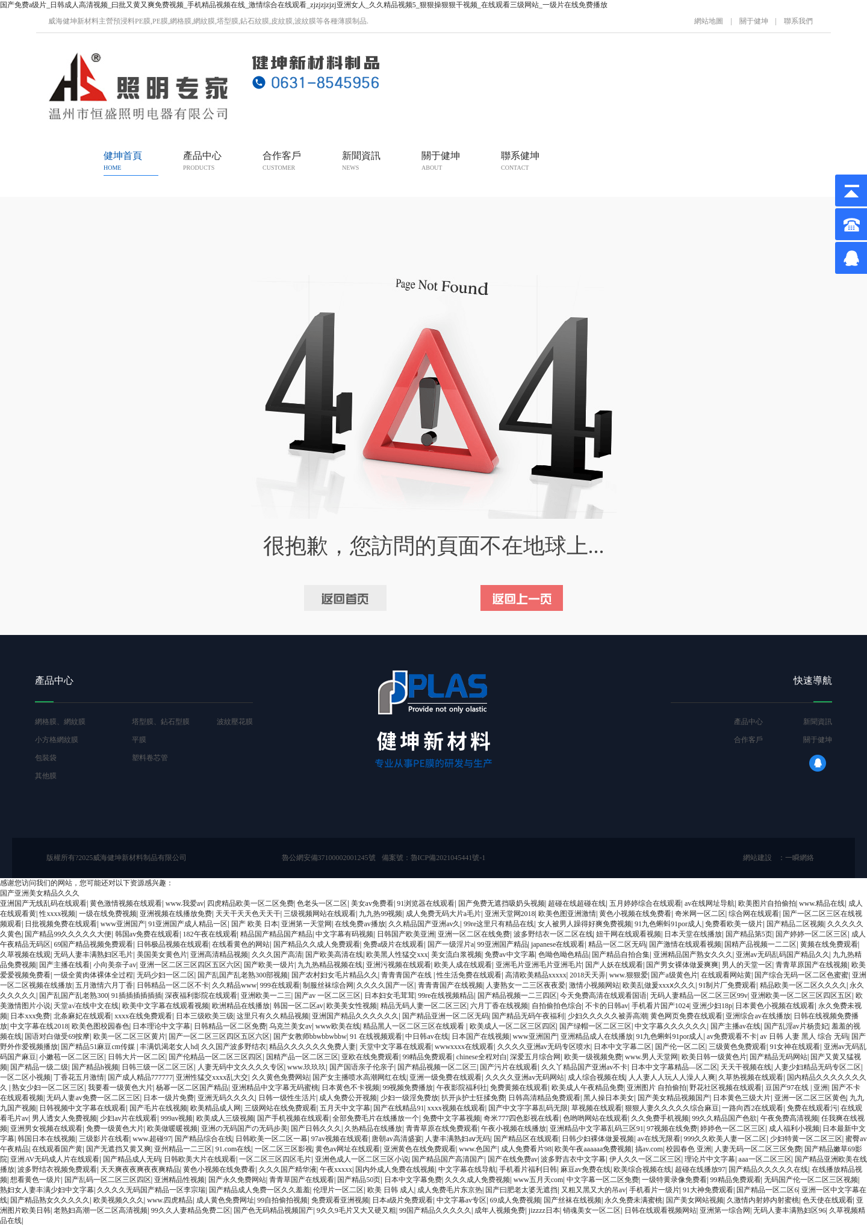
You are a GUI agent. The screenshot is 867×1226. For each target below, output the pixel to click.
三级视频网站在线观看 (320, 913)
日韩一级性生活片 (287, 1098)
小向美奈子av (114, 965)
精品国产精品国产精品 (276, 934)
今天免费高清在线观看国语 (603, 995)
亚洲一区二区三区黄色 (810, 1098)
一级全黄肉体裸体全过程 (93, 975)
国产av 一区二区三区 (327, 995)
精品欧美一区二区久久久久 (803, 985)
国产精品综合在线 (203, 1139)
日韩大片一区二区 (137, 1057)
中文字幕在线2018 (39, 1026)
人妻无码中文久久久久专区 (240, 1067)
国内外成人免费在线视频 (395, 1169)
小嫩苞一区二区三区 (71, 1057)
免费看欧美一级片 (734, 924)
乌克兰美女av (290, 1026)
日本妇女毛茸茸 (389, 995)
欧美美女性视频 (351, 1006)
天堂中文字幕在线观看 (395, 1046)
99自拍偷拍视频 (282, 1200)
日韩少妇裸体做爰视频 (598, 1139)
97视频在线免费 (672, 1128)
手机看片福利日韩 (528, 1169)
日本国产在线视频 (480, 1036)
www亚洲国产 (123, 924)
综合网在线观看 (754, 913)
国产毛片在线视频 (158, 1108)
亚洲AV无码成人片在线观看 (54, 1159)
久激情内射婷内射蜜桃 (763, 1200)
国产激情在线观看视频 (685, 944)
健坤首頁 (123, 160)
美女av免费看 (372, 903)
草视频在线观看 (596, 1108)
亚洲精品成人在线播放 (597, 1036)
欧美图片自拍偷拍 (767, 903)
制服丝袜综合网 (328, 985)
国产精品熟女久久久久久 (50, 1200)
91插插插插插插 (136, 995)
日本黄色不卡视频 (350, 1087)
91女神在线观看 (794, 1046)
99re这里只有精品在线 (499, 924)
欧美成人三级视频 (225, 1118)
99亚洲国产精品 (502, 944)
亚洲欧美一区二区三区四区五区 (801, 995)
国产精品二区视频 (795, 924)
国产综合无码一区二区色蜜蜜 (801, 975)
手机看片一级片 (654, 1190)
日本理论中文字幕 (161, 1026)
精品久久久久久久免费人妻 (312, 1046)
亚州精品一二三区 (183, 1149)
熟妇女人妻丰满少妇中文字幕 (47, 1190)
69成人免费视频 (515, 1200)
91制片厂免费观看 (727, 985)
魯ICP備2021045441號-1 (448, 857)
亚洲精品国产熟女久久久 (693, 954)
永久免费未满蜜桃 (633, 1200)
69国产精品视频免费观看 (93, 944)
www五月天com (539, 1179)
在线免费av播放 (360, 924)
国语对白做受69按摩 (57, 1036)
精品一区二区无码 (617, 944)
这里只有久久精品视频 (273, 1016)
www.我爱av (185, 903)
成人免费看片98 (526, 1149)
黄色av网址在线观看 (347, 1149)
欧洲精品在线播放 (241, 1006)
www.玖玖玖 (306, 1067)
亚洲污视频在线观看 (398, 965)
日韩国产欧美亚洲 (406, 934)
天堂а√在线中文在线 (86, 1006)
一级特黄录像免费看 (674, 1179)
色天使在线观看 (828, 1200)
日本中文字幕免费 (413, 1179)
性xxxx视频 (57, 913)
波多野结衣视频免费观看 (57, 1169)
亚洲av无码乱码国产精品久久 (782, 954)
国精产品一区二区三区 (302, 1057)
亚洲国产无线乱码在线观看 (43, 903)
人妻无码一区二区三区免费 (758, 1149)
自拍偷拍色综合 (557, 1006)
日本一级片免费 (168, 1098)
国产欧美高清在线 (334, 954)
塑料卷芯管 (150, 758)
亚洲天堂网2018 (510, 913)
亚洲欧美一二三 (266, 995)
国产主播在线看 (64, 965)
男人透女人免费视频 (64, 1118)
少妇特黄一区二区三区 (806, 1139)
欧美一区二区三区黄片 (129, 1036)
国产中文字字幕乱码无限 (528, 1108)
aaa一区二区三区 (765, 1159)
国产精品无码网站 (778, 1057)
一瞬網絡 (799, 857)
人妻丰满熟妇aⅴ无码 (457, 1139)
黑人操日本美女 (608, 1098)
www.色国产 (478, 1149)
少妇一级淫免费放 (409, 1098)
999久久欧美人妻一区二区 (724, 1139)
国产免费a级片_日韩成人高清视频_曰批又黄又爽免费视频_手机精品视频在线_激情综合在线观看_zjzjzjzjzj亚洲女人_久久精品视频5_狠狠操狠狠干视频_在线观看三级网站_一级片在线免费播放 (304, 5)
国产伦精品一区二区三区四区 (216, 1057)
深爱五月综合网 (535, 1057)
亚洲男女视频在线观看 (46, 1128)
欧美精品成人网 (215, 1108)
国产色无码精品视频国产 (273, 1210)
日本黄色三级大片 (742, 1098)
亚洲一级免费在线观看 (445, 1077)
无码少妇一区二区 (165, 975)
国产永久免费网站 (237, 1179)
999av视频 (177, 1118)
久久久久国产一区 (385, 985)
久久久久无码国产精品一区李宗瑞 (151, 1190)
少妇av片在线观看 (128, 1118)
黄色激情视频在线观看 (126, 903)
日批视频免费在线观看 (61, 924)
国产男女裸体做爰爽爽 (682, 965)
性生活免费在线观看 (469, 975)
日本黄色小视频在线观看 (775, 1006)
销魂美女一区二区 (592, 1210)
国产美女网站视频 (695, 1200)
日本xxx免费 (30, 1016)
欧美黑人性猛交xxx (396, 954)
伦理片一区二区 (338, 1190)
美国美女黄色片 (162, 954)
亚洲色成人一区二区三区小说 (362, 1159)
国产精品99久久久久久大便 (68, 934)
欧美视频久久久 (118, 1200)
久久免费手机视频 (660, 1118)
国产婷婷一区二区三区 (811, 934)
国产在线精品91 (398, 1108)
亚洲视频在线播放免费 (176, 913)
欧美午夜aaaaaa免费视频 (593, 1149)
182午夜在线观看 (210, 934)
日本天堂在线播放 (693, 934)
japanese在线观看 (558, 944)
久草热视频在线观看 (750, 1077)
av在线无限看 (659, 1139)
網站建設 (757, 857)
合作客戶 (282, 160)
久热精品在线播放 (373, 1128)
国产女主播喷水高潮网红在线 (359, 1077)
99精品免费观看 (427, 1057)
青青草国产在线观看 (301, 1179)
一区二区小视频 (25, 1077)
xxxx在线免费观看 (143, 1016)
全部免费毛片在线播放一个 (375, 1118)
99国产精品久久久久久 (435, 1210)
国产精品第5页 (749, 934)
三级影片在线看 (104, 1139)
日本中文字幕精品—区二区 (674, 1067)
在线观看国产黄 (57, 1149)
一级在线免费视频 (108, 913)
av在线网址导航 (710, 903)
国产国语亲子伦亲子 (361, 1067)
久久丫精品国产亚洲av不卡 (584, 1067)
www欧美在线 (337, 1026)
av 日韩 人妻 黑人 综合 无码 (804, 1036)
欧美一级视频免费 (593, 1057)
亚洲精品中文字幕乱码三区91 (597, 1128)
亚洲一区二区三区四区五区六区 (190, 965)
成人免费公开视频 (348, 1098)
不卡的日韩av (606, 1006)
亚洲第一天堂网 (306, 924)
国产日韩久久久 (316, 1128)
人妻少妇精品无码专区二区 (817, 1067)
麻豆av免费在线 (586, 1169)
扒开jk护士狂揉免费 (473, 1098)
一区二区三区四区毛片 (275, 1159)
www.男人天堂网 (651, 1057)
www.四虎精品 (170, 1200)
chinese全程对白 (481, 1057)
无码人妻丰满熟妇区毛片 (93, 954)
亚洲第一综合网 (725, 1210)
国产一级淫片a (450, 944)
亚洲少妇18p (712, 1006)
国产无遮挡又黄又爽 (118, 1149)
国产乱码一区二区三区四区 (107, 1179)
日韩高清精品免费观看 (544, 1098)
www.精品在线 (822, 903)
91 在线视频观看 (376, 1036)
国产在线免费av (513, 1159)
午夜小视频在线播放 (513, 1128)
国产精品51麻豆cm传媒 (99, 1046)
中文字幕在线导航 (467, 1169)
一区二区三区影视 (283, 1149)
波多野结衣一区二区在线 (553, 934)
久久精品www (234, 985)
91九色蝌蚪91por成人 (668, 924)
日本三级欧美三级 (205, 1016)
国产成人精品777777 (140, 1077)
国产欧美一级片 (269, 965)
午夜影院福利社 (462, 1087)
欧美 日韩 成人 (390, 1190)
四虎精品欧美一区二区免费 (250, 903)
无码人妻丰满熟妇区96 (789, 1210)
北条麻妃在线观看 (82, 1016)
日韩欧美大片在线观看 (200, 1159)
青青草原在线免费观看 (442, 1128)
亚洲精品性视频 (179, 1179)
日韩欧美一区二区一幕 (271, 1139)
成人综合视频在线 (597, 1077)
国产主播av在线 (735, 1026)
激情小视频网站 (594, 985)
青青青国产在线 (407, 975)
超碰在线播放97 (700, 1169)
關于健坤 (753, 21)
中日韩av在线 (426, 1036)
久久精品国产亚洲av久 (424, 924)
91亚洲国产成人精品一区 (188, 924)
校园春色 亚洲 (688, 1149)
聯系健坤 (520, 160)
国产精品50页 (359, 1179)
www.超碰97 (151, 1139)
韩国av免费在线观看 (147, 934)
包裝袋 (46, 758)
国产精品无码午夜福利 (528, 1016)
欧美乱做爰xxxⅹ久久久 (659, 985)
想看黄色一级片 (35, 1179)
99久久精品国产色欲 (724, 1118)
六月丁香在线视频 (499, 1006)
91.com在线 (234, 1149)
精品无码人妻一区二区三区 (424, 1006)
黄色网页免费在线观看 (686, 1016)
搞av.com (649, 1149)
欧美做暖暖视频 (172, 1128)
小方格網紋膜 (56, 739)
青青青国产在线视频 (450, 985)
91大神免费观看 (708, 1190)
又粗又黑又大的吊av (593, 1190)
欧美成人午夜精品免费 (588, 1087)
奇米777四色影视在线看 (521, 1118)
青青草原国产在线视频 (811, 965)
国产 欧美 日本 (254, 924)
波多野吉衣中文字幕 (573, 1159)
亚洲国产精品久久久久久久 (355, 1016)
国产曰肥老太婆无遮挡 (521, 1190)
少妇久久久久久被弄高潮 (607, 1016)
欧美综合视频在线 (642, 1169)
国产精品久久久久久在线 (768, 1169)
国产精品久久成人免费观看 (316, 944)
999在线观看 (280, 985)
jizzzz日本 (544, 1210)
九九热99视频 (380, 913)
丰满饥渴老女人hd (168, 1046)
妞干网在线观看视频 (628, 934)
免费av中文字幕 (510, 954)
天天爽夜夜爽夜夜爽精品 (140, 1169)
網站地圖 (708, 21)
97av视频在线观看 (339, 1139)
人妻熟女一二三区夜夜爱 (525, 985)
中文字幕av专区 (461, 1200)
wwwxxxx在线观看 (464, 1046)
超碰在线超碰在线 (577, 903)
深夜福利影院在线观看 (201, 995)
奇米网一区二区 (700, 913)
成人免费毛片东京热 (449, 1190)
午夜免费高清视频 (789, 1118)
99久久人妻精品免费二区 (191, 1210)
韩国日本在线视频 (46, 1139)
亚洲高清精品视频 (219, 954)
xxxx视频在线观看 (456, 1108)
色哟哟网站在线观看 (595, 1118)
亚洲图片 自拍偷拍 (656, 1087)
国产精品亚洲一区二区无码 (445, 1016)
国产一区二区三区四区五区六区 (219, 1036)
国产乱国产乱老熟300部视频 (242, 975)
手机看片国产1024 (660, 1006)
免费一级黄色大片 (115, 1128)
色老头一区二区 (322, 903)
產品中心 (202, 160)
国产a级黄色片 (674, 975)
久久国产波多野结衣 (233, 1046)
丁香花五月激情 (79, 1077)
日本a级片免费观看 (402, 1200)
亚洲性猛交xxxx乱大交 (212, 1077)
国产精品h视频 (95, 1067)
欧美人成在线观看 (463, 965)
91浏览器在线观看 (426, 903)
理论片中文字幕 (710, 1159)
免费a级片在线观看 (393, 944)
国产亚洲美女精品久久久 (39, 893)
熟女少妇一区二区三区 (48, 1087)
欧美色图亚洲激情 (567, 913)
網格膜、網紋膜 (60, 721)
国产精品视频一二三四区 (517, 995)
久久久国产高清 (277, 954)
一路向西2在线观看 (752, 1108)
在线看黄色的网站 (241, 944)
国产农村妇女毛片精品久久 (334, 975)
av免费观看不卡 (732, 1036)
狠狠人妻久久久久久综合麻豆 (672, 1108)
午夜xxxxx (336, 1169)
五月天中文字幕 (345, 1108)
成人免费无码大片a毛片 (443, 913)
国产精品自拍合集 (621, 954)
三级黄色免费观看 (737, 1046)
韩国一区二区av (298, 1006)
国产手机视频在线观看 (293, 1118)
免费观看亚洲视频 (340, 1200)
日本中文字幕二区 (622, 1046)
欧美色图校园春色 (100, 1026)
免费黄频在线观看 (519, 1087)
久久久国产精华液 (288, 1169)
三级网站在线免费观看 (280, 1108)
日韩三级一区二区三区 (158, 1067)
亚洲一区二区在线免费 (474, 934)
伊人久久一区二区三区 (645, 1159)
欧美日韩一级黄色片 (714, 1057)
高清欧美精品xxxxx (536, 975)
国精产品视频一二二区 (760, 944)
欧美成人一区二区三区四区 (513, 1026)
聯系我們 (798, 21)
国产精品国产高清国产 (448, 1159)
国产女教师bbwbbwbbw (310, 1036)
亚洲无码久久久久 (226, 1098)
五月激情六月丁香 (104, 985)
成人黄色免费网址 (225, 1200)
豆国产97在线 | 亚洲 (796, 1087)
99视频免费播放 (407, 1087)
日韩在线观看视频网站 (660, 1210)
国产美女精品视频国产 (674, 1098)
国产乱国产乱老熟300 (73, 995)
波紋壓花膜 (235, 721)
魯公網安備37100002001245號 (329, 857)
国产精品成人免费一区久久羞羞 (259, 1190)
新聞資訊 (361, 160)
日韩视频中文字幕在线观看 (82, 1108)
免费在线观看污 (812, 1108)
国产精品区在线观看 (526, 1139)
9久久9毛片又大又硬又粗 (356, 1210)
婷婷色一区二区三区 (732, 1128)
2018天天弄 (588, 975)
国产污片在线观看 (509, 1067)
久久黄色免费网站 (280, 1077)
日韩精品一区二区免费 (230, 1026)
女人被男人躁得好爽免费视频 (585, 924)
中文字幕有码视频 (344, 934)
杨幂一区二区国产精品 (192, 1087)
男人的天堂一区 (747, 965)
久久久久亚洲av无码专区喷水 (544, 1046)
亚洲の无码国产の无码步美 (244, 1128)
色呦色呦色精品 (563, 954)
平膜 (139, 739)
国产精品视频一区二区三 (437, 1067)
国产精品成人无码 (132, 1159)
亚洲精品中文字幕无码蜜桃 (275, 1087)
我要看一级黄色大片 (120, 1087)
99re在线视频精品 (446, 995)
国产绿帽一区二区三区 (595, 1026)
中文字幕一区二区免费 (603, 1179)
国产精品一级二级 (39, 1067)
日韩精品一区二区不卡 (173, 985)
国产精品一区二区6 (767, 1190)
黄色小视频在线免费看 (635, 913)
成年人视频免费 (499, 1210)
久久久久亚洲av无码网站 (524, 1077)
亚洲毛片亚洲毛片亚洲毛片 (539, 965)
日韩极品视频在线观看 (173, 944)
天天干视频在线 (746, 1067)
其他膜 (46, 776)
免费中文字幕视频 (451, 1118)
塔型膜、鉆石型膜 (161, 721)
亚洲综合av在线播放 (758, 1016)
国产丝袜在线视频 (572, 1200)
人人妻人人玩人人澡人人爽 (672, 1077)
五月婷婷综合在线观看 (645, 903)
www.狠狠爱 (628, 975)
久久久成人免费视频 (477, 1179)
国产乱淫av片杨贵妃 (796, 1026)
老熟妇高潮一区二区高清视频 (101, 1210)
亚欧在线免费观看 (370, 1057)
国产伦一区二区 (680, 1046)
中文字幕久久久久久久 (671, 1026)
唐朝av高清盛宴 (396, 1139)
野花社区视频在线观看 (725, 1087)
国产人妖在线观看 (614, 965)
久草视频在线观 (25, 954)
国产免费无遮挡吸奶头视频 (501, 903)
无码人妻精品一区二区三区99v (699, 995)
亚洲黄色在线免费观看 (420, 1149)
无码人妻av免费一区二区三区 (93, 1098)
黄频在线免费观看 (829, 944)
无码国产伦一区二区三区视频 (811, 1179)
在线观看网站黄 (726, 975)
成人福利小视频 (794, 1128)
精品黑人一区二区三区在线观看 (414, 1026)
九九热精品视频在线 (329, 965)
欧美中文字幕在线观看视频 (165, 1006)
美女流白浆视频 (456, 954)
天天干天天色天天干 (248, 913)
